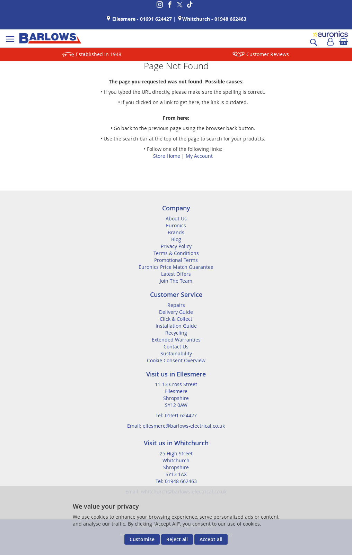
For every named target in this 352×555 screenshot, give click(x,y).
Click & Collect (176, 319)
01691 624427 (156, 19)
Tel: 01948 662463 (176, 481)
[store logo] (50, 38)
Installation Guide (176, 325)
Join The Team (176, 281)
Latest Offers (176, 274)
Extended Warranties (176, 339)
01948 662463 (230, 19)
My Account (199, 156)
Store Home (166, 156)
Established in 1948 (98, 54)
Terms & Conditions (176, 253)
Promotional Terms (176, 260)
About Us (176, 218)
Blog (176, 239)
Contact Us (176, 346)
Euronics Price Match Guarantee (176, 267)
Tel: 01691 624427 (176, 415)
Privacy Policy (176, 246)
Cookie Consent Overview (176, 360)
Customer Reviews (267, 54)
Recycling (176, 332)
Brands (176, 232)
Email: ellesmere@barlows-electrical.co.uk (176, 425)
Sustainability (176, 353)
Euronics (176, 225)
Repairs (176, 305)
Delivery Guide (176, 312)
